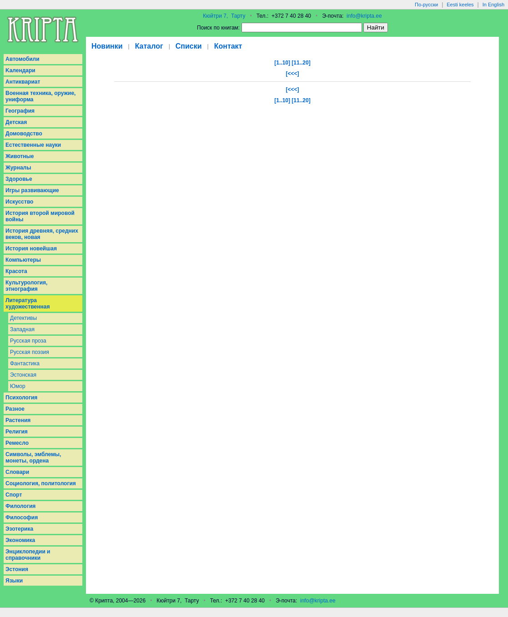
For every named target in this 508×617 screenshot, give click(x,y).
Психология (21, 397)
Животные (19, 156)
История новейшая (31, 248)
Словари (17, 472)
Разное (15, 409)
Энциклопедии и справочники (27, 554)
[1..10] (282, 63)
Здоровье (18, 179)
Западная (22, 329)
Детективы (23, 318)
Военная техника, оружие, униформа (40, 96)
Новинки (107, 46)
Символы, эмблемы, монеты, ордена (33, 457)
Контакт (228, 46)
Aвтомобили (22, 59)
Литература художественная (27, 303)
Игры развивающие (32, 190)
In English (493, 4)
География (20, 111)
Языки (14, 580)
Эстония (16, 569)
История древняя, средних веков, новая (41, 234)
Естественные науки (33, 145)
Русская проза (28, 341)
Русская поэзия (29, 352)
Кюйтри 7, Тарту (224, 16)
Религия (16, 431)
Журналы (18, 167)
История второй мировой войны (40, 216)
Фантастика (25, 363)
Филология (20, 506)
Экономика (20, 540)
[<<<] (292, 73)
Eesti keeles (460, 4)
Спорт (13, 495)
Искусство (19, 202)
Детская (16, 122)
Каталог (149, 46)
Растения (17, 420)
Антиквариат (22, 82)
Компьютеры (23, 260)
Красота (16, 271)
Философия (21, 517)
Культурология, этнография (26, 285)
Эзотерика (19, 529)
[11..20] (301, 63)
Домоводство (23, 133)
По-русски (426, 4)
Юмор (17, 386)
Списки (189, 46)
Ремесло (17, 443)
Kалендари (20, 70)
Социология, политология (40, 483)
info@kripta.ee (364, 16)
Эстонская (23, 375)
